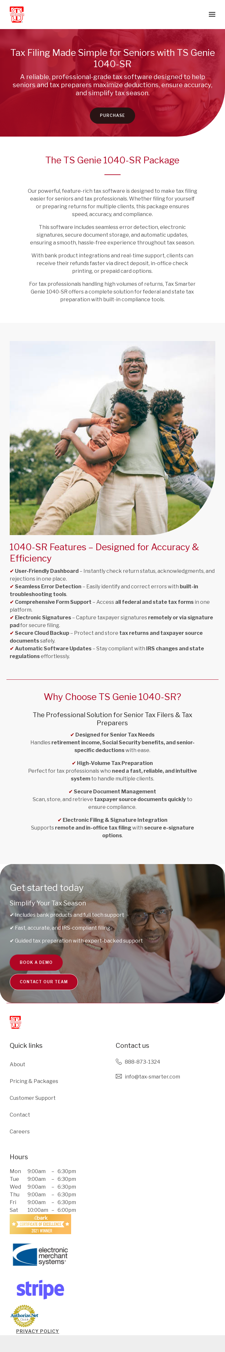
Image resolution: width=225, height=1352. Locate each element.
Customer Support (33, 1098)
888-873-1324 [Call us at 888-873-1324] (142, 1062)
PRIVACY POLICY (37, 1331)
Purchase (112, 120)
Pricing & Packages (34, 1081)
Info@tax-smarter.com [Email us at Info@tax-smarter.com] (152, 1077)
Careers (20, 1132)
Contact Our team (44, 989)
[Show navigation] (210, 14)
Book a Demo (36, 967)
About (17, 1064)
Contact (20, 1115)
